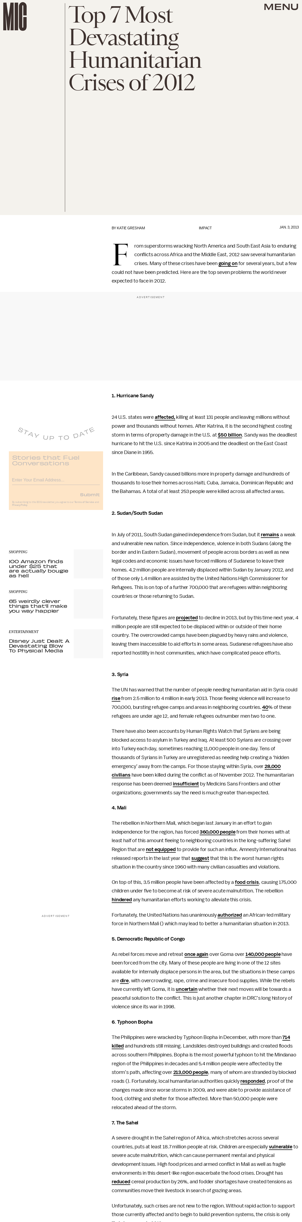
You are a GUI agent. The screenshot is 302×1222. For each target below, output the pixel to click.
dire (124, 980)
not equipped (161, 849)
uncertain (187, 989)
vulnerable (280, 1146)
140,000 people (263, 954)
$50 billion (230, 435)
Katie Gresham (131, 228)
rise (116, 698)
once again (196, 954)
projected (187, 617)
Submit (90, 498)
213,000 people (190, 1072)
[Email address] (56, 482)
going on (228, 263)
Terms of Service (84, 505)
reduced (121, 1181)
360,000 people (218, 832)
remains (270, 534)
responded (252, 1081)
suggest (200, 858)
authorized (229, 915)
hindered (122, 899)
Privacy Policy (20, 508)
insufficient (186, 784)
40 (265, 707)
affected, (165, 417)
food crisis (247, 882)
